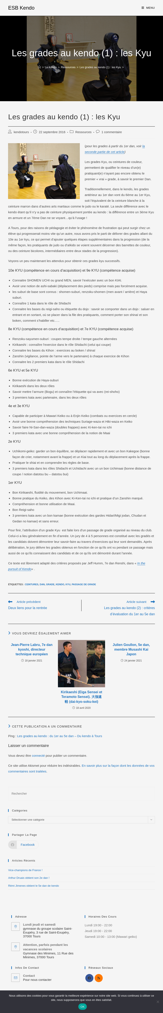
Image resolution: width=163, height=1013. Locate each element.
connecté (38, 755)
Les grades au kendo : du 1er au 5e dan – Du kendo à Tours (59, 736)
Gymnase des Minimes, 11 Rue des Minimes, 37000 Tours (48, 955)
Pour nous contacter (37, 979)
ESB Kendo (21, 8)
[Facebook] (89, 978)
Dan (42, 584)
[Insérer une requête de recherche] (81, 793)
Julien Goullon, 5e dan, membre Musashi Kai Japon (131, 649)
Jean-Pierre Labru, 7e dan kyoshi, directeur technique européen (32, 649)
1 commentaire (111, 132)
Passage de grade (84, 584)
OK (82, 1006)
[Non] (158, 1002)
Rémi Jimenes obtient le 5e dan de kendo (33, 885)
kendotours (21, 132)
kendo (60, 584)
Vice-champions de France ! (25, 870)
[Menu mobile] (148, 7)
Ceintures (31, 584)
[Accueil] (39, 67)
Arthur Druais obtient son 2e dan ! (28, 877)
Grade (50, 584)
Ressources (83, 132)
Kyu (68, 584)
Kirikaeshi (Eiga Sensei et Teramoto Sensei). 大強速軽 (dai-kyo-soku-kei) (81, 696)
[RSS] (99, 978)
